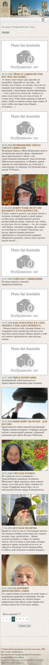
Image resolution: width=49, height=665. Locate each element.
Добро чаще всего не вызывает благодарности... (22, 209)
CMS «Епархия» (17, 663)
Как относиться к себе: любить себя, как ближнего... (23, 324)
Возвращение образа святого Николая (21, 146)
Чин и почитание (25, 377)
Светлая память (24, 473)
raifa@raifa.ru (17, 652)
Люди (32, 27)
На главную (6, 27)
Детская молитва (25, 528)
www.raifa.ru (19, 657)
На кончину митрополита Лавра (15, 589)
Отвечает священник (28, 279)
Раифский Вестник (21, 27)
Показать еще (24, 626)
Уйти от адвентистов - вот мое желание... (23, 75)
